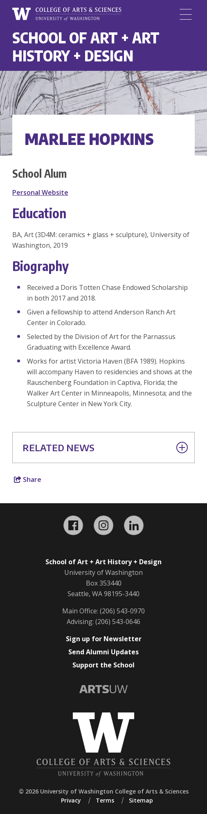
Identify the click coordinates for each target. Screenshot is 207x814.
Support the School (103, 664)
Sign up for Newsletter (104, 638)
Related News (105, 447)
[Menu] (186, 14)
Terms (105, 800)
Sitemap (141, 800)
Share (27, 479)
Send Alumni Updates (103, 651)
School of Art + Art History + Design (86, 46)
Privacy (71, 800)
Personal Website (40, 192)
